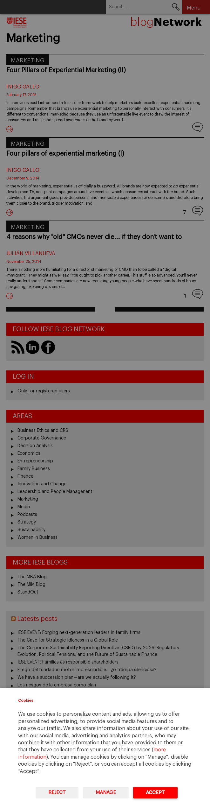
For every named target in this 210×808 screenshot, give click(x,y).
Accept (155, 792)
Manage (106, 792)
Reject (57, 792)
